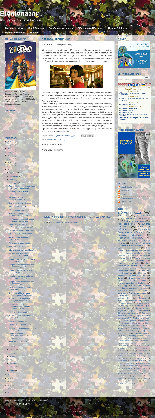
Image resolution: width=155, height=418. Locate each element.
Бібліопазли (20, 13)
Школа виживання (138, 293)
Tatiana (123, 194)
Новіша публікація (52, 216)
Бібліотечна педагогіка (141, 318)
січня (12, 370)
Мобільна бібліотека (141, 340)
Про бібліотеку (36, 28)
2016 (9, 378)
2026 (9, 142)
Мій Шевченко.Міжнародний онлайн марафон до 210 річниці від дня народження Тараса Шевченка (134, 252)
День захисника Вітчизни (137, 328)
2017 (9, 375)
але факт (133, 348)
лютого (13, 367)
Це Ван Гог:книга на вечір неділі (22, 230)
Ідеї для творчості (143, 258)
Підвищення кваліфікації (131, 238)
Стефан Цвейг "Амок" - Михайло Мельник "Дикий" (21, 226)
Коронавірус (123, 286)
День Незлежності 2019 (128, 356)
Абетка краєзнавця (17, 210)
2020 (9, 163)
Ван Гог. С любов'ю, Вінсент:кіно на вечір (18, 215)
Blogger (83, 411)
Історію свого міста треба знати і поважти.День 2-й (22, 277)
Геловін (147, 353)
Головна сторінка (14, 28)
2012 (9, 392)
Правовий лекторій (141, 333)
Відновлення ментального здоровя (130, 353)
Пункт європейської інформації (132, 280)
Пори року (145, 270)
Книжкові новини (126, 224)
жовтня (13, 180)
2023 (9, 152)
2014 (9, 385)
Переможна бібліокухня (130, 323)
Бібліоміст (142, 273)
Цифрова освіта (137, 376)
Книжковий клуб (124, 258)
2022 (9, 156)
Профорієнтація (123, 345)
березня (13, 363)
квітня (12, 360)
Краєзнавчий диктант (137, 360)
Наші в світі (129, 363)
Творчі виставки (142, 316)
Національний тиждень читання (131, 343)
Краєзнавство (143, 215)
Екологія (124, 358)
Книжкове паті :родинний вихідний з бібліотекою (19, 300)
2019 (9, 166)
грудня (13, 173)
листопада (14, 176)
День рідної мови (144, 356)
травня (13, 356)
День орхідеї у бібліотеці (19, 342)
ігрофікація (121, 351)
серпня (13, 346)
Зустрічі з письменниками (129, 248)
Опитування (146, 366)
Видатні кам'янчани (137, 278)
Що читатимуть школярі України (22, 250)
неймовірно (134, 381)
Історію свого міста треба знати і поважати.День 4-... (22, 266)
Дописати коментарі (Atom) (66, 222)
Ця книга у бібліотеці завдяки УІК (132, 336)
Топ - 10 (123, 215)
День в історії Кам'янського (134, 245)
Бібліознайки (136, 301)
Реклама (137, 345)
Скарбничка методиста (61, 28)
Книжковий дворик (141, 338)
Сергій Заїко (126, 202)
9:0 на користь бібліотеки (128, 313)
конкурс (144, 348)
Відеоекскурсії (142, 351)
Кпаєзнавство (122, 360)
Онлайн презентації (133, 366)
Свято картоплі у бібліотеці (20, 203)
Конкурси (147, 301)
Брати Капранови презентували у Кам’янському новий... (22, 187)
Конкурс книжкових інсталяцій (134, 288)
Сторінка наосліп (142, 368)
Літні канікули (145, 321)
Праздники (129, 218)
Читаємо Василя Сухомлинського (17, 198)
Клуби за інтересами (134, 221)
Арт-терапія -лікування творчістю (18, 238)
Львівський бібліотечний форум (22, 247)
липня (12, 349)
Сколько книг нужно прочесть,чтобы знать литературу (19, 336)
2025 (9, 145)
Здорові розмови (140, 358)
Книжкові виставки (124, 340)
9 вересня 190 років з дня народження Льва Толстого (21, 294)
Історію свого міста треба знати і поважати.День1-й (22, 283)
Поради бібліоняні (117, 28)
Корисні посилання (15, 33)
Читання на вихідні (128, 263)
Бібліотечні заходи (130, 212)
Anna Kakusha (126, 187)
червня (13, 353)
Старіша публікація (101, 216)
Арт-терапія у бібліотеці (129, 295)
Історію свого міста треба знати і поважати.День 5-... (22, 260)
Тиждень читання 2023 (127, 371)
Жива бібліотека (125, 331)
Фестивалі (122, 275)
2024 (9, 149)
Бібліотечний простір (125, 338)
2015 (9, 382)
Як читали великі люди (137, 378)
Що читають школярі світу (20, 325)
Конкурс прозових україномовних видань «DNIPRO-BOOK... (19, 306)
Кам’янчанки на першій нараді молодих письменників (21, 220)
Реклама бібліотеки (129, 235)
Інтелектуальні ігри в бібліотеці (132, 283)
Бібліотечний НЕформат (90, 28)
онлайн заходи (126, 303)
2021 (9, 159)
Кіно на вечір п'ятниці (56, 139)
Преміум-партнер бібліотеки (137, 311)
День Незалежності (142, 286)
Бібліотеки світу (139, 275)
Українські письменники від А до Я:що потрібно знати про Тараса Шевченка (134, 373)
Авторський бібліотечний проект (22, 206)
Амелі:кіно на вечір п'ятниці (20, 234)
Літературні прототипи (128, 321)
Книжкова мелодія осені (19, 321)
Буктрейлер (127, 273)
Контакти (34, 33)
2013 (9, 389)
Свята (120, 278)
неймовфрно (122, 381)
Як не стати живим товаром (20, 243)
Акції (131, 306)
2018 (9, 169)
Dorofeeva (125, 191)
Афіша (131, 351)
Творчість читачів (126, 240)
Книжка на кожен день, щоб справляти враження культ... (21, 254)
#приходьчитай (123, 318)
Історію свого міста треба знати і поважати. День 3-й (22, 271)
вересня (13, 183)
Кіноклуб (146, 218)
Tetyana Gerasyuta (128, 198)
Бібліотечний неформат (140, 243)
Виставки (142, 298)
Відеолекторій (123, 301)
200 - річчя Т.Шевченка (134, 260)
